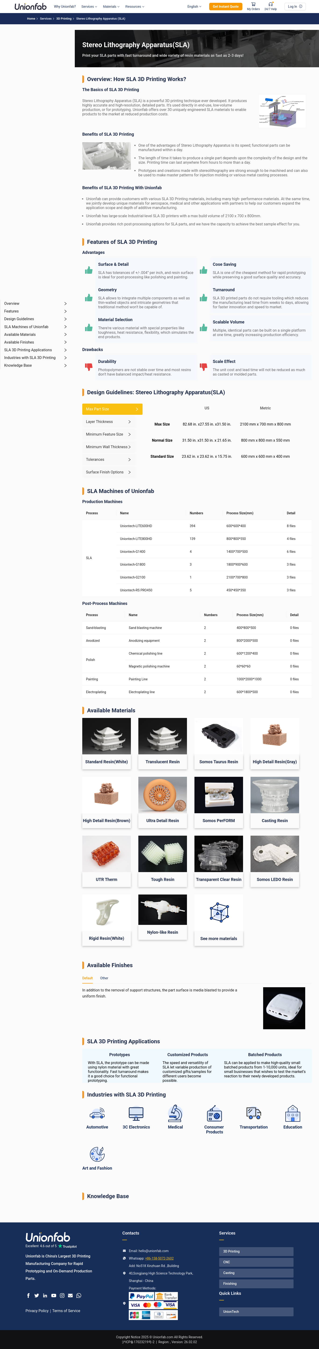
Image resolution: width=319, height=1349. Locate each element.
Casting (229, 1273)
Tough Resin (162, 879)
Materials (111, 6)
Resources (134, 6)
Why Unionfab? (65, 6)
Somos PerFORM (219, 820)
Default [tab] (87, 978)
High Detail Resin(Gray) (275, 761)
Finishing (230, 1283)
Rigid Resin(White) (106, 938)
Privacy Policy (37, 1311)
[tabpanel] (197, 1008)
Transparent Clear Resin (219, 879)
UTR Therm (106, 879)
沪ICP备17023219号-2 (138, 1342)
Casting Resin (275, 820)
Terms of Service (66, 1311)
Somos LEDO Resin (275, 879)
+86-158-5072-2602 (159, 1258)
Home (31, 18)
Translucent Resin (163, 761)
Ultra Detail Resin (162, 820)
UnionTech (231, 1312)
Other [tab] (104, 978)
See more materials (218, 938)
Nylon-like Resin (162, 932)
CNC (226, 1262)
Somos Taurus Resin (218, 761)
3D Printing (64, 18)
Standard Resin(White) (106, 761)
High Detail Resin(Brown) (106, 820)
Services (89, 6)
